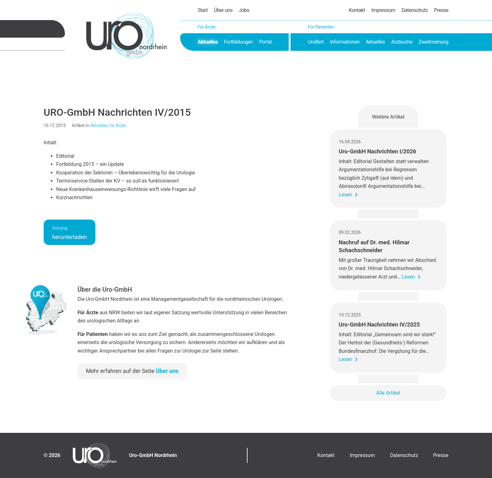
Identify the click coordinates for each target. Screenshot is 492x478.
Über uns (223, 10)
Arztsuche (401, 42)
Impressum (383, 10)
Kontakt (357, 10)
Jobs (244, 10)
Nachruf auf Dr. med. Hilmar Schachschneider (374, 246)
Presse (441, 10)
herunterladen (69, 233)
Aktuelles (208, 42)
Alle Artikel (388, 393)
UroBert (316, 42)
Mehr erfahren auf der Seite (132, 371)
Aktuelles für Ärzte (108, 125)
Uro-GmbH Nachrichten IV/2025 (379, 324)
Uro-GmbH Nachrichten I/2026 (377, 151)
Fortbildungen (238, 42)
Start (203, 10)
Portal (265, 42)
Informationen (345, 42)
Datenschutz (414, 10)
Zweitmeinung (433, 42)
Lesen (345, 195)
